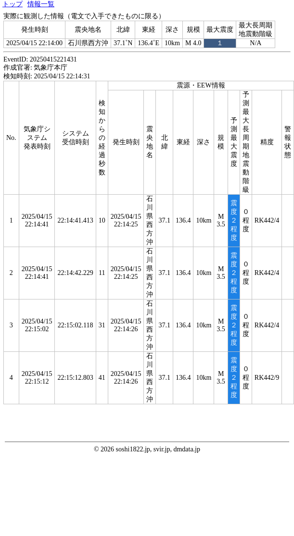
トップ (12, 4)
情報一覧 (40, 4)
